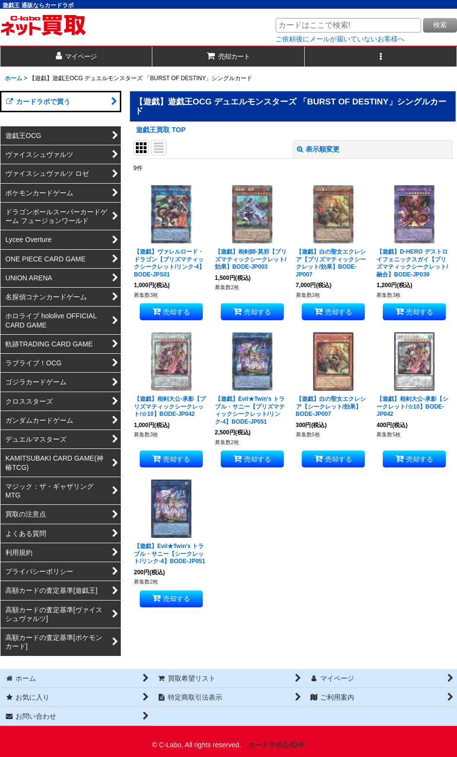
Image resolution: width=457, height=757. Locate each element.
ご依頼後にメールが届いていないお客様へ (340, 38)
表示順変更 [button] (318, 149)
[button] (381, 57)
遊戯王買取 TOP (161, 130)
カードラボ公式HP (276, 745)
